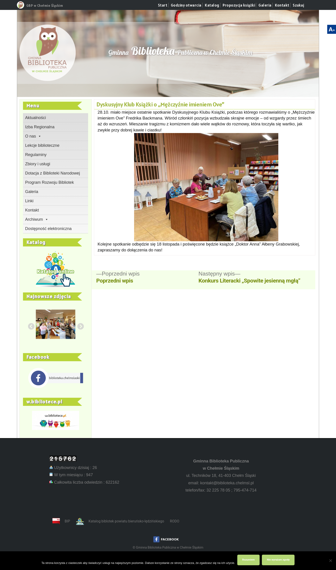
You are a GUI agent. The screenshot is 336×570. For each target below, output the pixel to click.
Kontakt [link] (282, 5)
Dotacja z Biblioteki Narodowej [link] (52, 173)
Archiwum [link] (36, 219)
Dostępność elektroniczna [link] (48, 228)
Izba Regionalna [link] (40, 127)
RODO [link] (174, 521)
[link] (20, 7)
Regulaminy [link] (36, 154)
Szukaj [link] (298, 5)
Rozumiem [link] (248, 559)
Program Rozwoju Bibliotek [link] (49, 182)
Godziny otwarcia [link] (186, 5)
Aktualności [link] (35, 117)
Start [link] (162, 5)
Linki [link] (29, 201)
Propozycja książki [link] (239, 5)
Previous (29, 325)
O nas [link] (33, 136)
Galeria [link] (265, 5)
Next (79, 325)
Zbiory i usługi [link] (37, 164)
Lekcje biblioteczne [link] (42, 145)
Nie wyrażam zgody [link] (278, 559)
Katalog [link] (212, 5)
